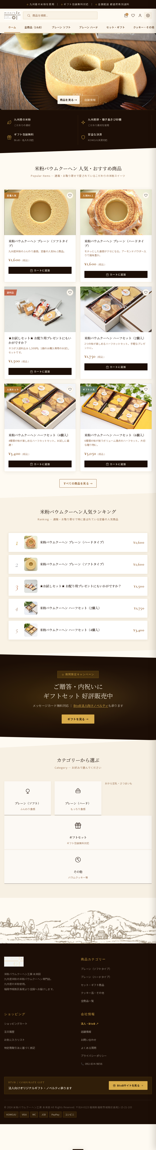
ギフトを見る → (78, 732)
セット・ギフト (115, 27)
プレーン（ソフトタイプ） (96, 995)
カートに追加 (39, 275)
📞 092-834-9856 (91, 1089)
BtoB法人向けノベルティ (90, 718)
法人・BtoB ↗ (90, 1049)
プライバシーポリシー (94, 1081)
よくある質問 (88, 1073)
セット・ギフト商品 (92, 1010)
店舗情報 (94, 99)
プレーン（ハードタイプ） (96, 1003)
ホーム (12, 27)
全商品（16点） (33, 27)
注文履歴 (9, 1057)
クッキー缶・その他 (92, 1019)
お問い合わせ (88, 1065)
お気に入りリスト (14, 1065)
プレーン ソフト (61, 27)
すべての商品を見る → (78, 487)
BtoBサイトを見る (128, 1111)
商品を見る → (65, 99)
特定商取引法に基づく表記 (19, 1073)
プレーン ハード (88, 27)
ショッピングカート (16, 1049)
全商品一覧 (87, 1027)
